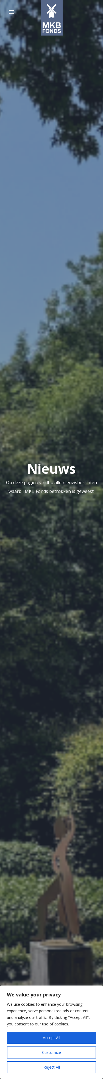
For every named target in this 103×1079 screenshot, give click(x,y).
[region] (51, 1032)
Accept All (51, 1037)
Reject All (51, 1067)
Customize (51, 1052)
